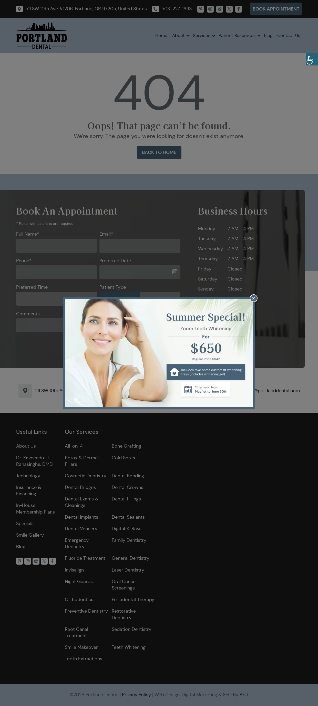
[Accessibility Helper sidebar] (312, 59)
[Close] (254, 298)
